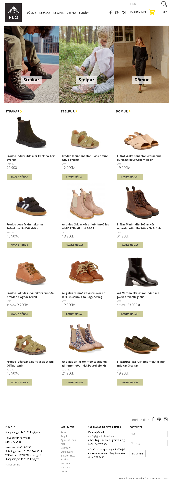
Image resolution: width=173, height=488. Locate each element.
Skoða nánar (19, 176)
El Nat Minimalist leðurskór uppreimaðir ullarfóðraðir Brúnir (139, 226)
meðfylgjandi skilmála (100, 436)
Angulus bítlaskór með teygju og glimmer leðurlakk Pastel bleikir (84, 363)
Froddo (65, 459)
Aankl (64, 432)
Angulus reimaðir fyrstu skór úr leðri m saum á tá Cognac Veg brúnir (83, 295)
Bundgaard (67, 451)
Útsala (72, 12)
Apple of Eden (68, 440)
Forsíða (85, 12)
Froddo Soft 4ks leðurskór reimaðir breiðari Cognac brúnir (30, 295)
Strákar (45, 12)
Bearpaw (65, 447)
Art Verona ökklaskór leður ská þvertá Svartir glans (138, 295)
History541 (66, 463)
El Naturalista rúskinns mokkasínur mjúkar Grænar (141, 363)
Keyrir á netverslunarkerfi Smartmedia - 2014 (143, 478)
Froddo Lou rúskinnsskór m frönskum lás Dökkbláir (25, 226)
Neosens (65, 467)
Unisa (64, 471)
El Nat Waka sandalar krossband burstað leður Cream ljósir (139, 158)
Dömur (32, 12)
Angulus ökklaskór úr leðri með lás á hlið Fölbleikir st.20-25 (85, 226)
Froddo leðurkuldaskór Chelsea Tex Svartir (31, 158)
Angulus (65, 436)
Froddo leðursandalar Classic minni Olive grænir (85, 158)
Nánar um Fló (12, 464)
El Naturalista (68, 455)
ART (63, 443)
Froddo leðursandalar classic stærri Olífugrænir (30, 363)
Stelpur (59, 12)
